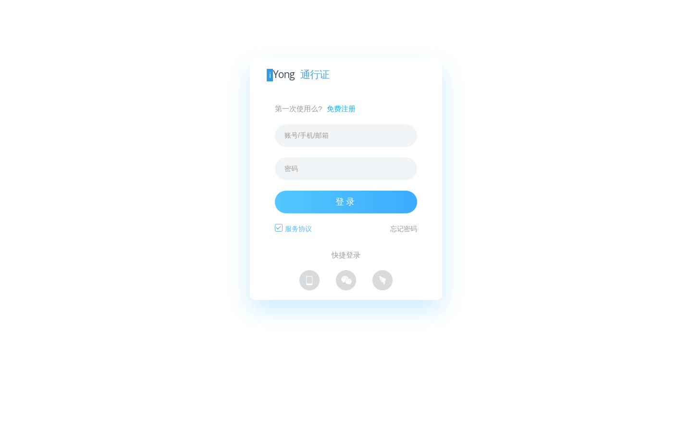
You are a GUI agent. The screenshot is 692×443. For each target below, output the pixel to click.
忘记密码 (403, 229)
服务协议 (298, 229)
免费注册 (341, 108)
